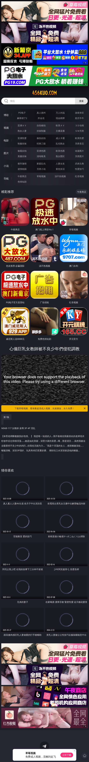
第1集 (6, 417)
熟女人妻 (22, 130)
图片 (6, 153)
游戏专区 (79, 112)
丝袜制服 (41, 130)
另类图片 (79, 156)
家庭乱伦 (41, 163)
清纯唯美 (41, 156)
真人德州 (41, 112)
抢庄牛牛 (79, 118)
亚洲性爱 (22, 138)
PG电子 (22, 112)
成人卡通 (60, 138)
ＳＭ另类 (79, 130)
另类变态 (79, 143)
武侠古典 (79, 163)
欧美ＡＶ (60, 125)
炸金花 (41, 118)
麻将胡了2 (22, 118)
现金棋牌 (60, 118)
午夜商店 (22, 176)
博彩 (6, 115)
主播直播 (60, 130)
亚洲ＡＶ (22, 125)
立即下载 (66, 754)
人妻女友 (60, 163)
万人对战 (60, 112)
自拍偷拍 (41, 125)
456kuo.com (44, 93)
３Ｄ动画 (79, 125)
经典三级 (41, 143)
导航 (6, 178)
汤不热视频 (60, 176)
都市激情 (22, 163)
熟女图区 (60, 156)
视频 (6, 127)
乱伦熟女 (60, 143)
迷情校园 (22, 168)
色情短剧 (22, 181)
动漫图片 (79, 150)
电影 (6, 140)
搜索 (81, 100)
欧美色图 (60, 150)
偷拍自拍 (41, 138)
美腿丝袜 (22, 156)
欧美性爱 (79, 138)
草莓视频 (41, 176)
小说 (6, 166)
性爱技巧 (79, 168)
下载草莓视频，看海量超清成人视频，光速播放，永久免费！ (50, 408)
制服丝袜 (22, 143)
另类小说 (41, 168)
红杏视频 (79, 176)
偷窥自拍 (22, 150)
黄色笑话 (60, 168)
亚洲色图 (41, 150)
